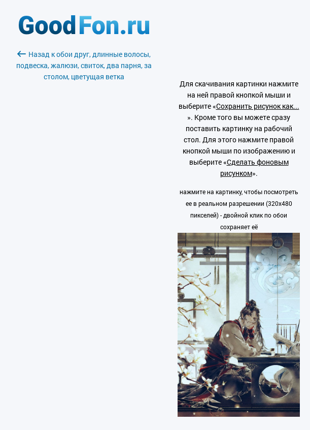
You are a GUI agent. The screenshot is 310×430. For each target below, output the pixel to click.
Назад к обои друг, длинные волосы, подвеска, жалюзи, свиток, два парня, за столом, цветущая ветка (84, 65)
